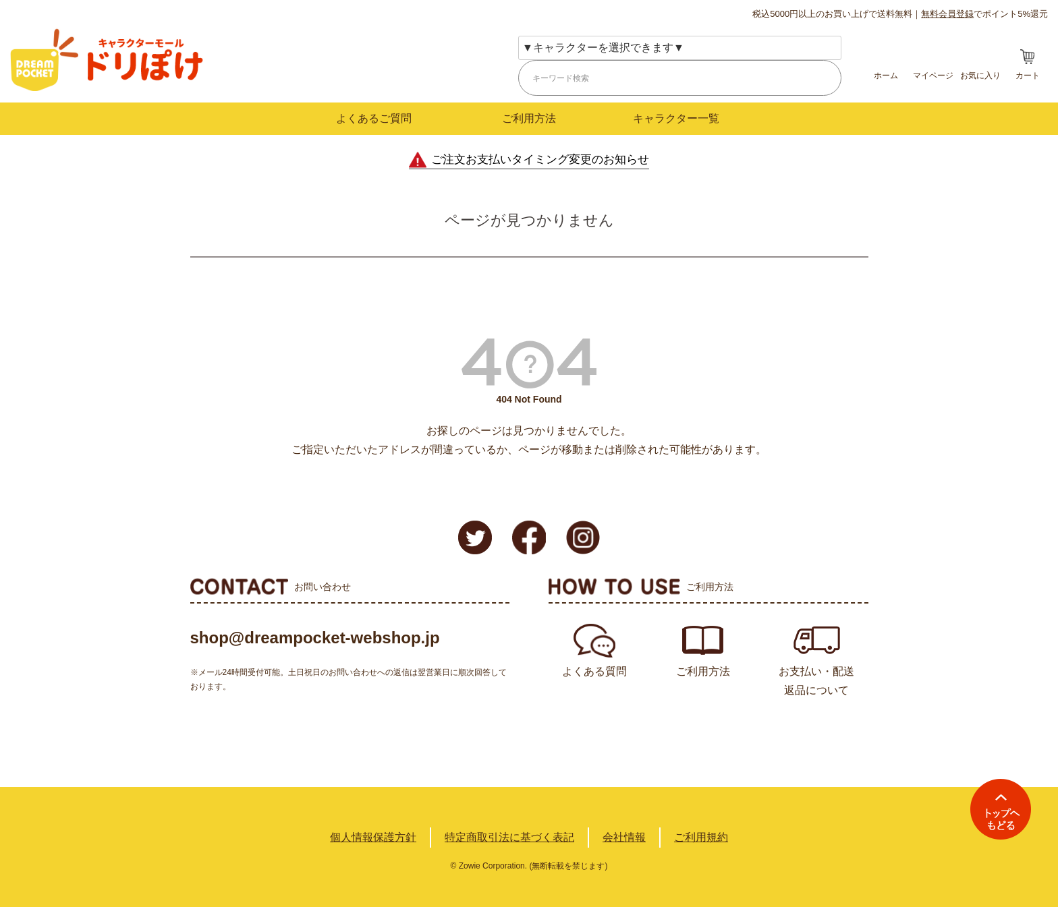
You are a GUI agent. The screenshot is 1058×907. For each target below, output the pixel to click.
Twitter (475, 537)
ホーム (886, 75)
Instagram (583, 537)
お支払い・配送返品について (816, 681)
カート (1027, 75)
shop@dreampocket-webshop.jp (315, 637)
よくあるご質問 (374, 118)
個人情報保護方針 (373, 837)
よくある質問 (594, 671)
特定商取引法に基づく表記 (509, 837)
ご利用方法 (529, 118)
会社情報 (624, 837)
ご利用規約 (701, 837)
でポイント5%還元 (984, 14)
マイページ (933, 75)
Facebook (529, 537)
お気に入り (980, 75)
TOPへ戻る (1000, 809)
